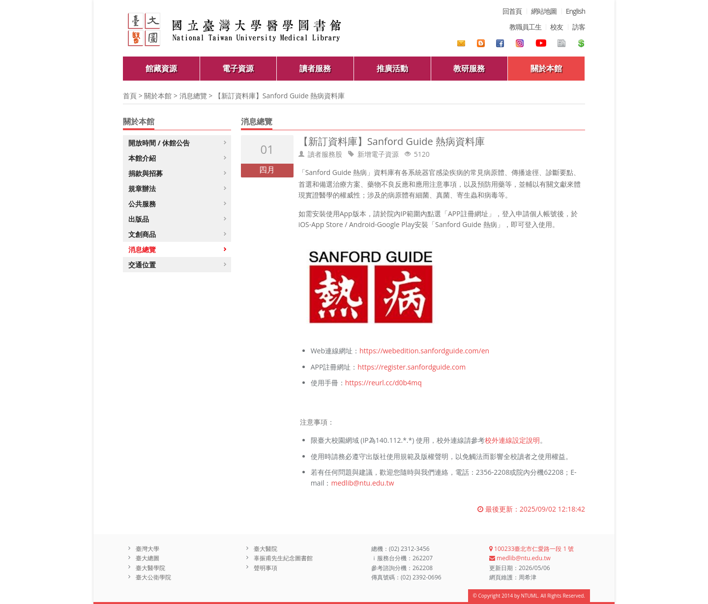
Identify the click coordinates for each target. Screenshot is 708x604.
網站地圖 (544, 11)
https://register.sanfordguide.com (411, 367)
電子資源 (238, 68)
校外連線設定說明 (512, 440)
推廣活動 (392, 68)
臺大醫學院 (150, 568)
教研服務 (469, 68)
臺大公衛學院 (153, 577)
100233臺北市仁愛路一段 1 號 (531, 549)
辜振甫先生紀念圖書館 (283, 558)
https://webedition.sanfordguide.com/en (424, 350)
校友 (556, 26)
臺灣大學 (147, 549)
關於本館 (546, 68)
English (575, 11)
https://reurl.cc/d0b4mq (383, 382)
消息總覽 (193, 95)
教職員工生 (525, 26)
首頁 (130, 95)
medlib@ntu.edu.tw (362, 483)
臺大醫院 (265, 549)
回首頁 (512, 11)
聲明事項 (265, 568)
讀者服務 (315, 68)
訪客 (578, 26)
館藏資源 (161, 68)
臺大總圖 (147, 558)
